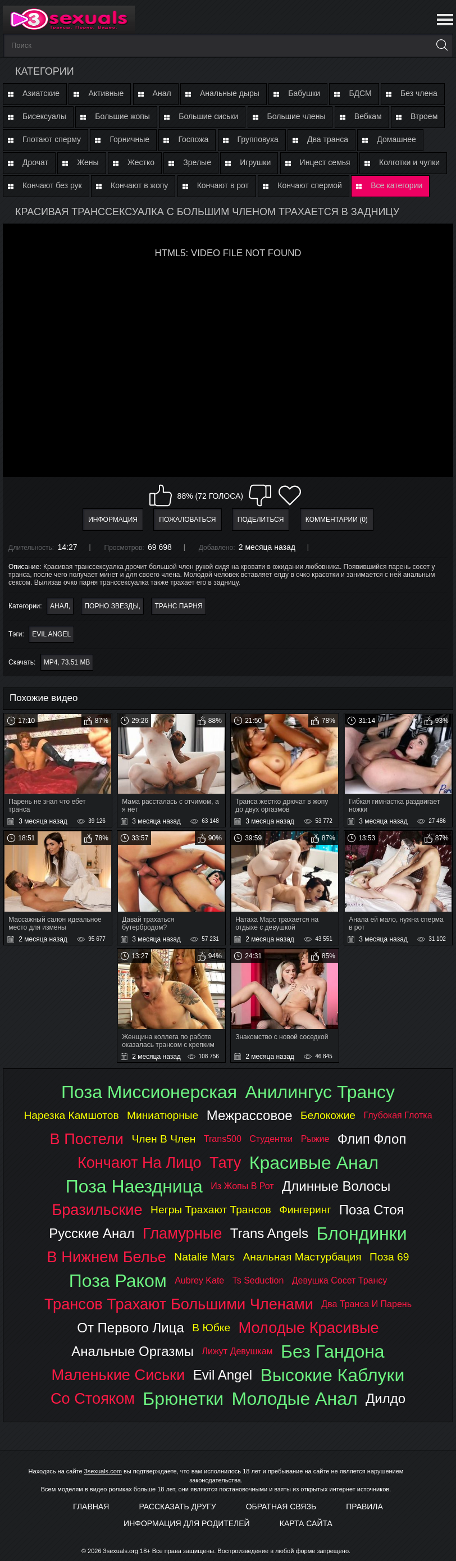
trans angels (269, 1233)
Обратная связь (281, 1506)
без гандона (333, 1351)
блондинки (361, 1234)
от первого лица (130, 1327)
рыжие (315, 1139)
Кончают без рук (52, 185)
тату (225, 1162)
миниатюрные (162, 1115)
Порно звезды (111, 606)
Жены (87, 162)
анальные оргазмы (132, 1351)
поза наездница (134, 1186)
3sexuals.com (103, 1471)
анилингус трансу (320, 1092)
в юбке (211, 1328)
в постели (87, 1139)
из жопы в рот (242, 1186)
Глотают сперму (51, 139)
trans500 (222, 1139)
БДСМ (360, 93)
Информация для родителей (187, 1523)
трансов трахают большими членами (178, 1304)
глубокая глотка (397, 1115)
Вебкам (368, 116)
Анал (162, 93)
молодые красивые (309, 1327)
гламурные (182, 1233)
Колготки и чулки (409, 162)
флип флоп (372, 1138)
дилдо (385, 1398)
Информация (113, 520)
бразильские (97, 1209)
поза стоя (371, 1209)
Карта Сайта (306, 1523)
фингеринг (305, 1210)
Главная (91, 1506)
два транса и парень (366, 1304)
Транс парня (178, 606)
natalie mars (204, 1257)
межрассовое (250, 1115)
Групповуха (258, 139)
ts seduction (258, 1280)
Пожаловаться (187, 520)
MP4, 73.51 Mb (67, 662)
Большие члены (296, 116)
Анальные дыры (229, 93)
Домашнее (396, 139)
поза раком (118, 1281)
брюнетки (183, 1399)
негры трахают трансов (211, 1210)
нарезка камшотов (71, 1115)
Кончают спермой (309, 185)
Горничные (129, 139)
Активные (106, 93)
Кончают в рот (223, 185)
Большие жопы (122, 116)
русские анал (91, 1233)
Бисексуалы (44, 116)
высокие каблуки (333, 1375)
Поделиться (261, 520)
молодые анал (295, 1399)
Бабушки (304, 93)
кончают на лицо (139, 1162)
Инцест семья (325, 162)
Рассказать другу (177, 1506)
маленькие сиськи (118, 1374)
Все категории (396, 185)
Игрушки (255, 162)
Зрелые (197, 162)
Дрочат (35, 162)
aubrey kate (199, 1280)
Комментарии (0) (336, 520)
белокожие (327, 1115)
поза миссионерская (149, 1092)
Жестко (140, 162)
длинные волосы (336, 1186)
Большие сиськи (208, 116)
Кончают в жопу (139, 185)
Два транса (327, 139)
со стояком (93, 1398)
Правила (364, 1506)
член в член (163, 1139)
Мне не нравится (260, 495)
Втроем (424, 116)
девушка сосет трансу (339, 1280)
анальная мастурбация (302, 1257)
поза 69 (389, 1257)
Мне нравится (160, 495)
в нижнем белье (106, 1257)
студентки (271, 1139)
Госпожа (193, 139)
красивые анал (314, 1163)
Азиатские (41, 93)
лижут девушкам (237, 1351)
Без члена (418, 93)
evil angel (51, 634)
